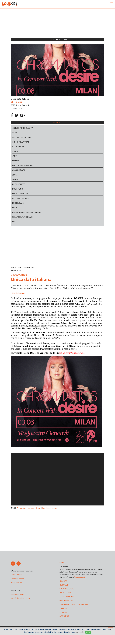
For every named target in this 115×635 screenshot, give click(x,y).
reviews (64, 581)
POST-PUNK (17, 189)
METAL (15, 179)
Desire (38, 508)
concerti (30, 508)
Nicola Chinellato (18, 594)
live (43, 508)
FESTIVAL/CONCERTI (21, 137)
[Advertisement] (57, 26)
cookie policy (79, 632)
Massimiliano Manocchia (20, 598)
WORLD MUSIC (18, 147)
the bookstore (67, 596)
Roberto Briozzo (17, 578)
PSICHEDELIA (18, 203)
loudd (49, 508)
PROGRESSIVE (18, 184)
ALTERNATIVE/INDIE (21, 198)
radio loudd (66, 593)
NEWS (14, 132)
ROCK (15, 207)
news (55, 508)
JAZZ (14, 156)
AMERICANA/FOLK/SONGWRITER (26, 212)
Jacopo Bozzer (16, 582)
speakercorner (67, 589)
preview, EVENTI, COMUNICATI (74, 604)
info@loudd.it (79, 577)
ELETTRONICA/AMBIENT (23, 165)
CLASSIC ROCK (18, 170)
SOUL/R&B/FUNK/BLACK (22, 217)
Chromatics (21, 508)
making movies (67, 600)
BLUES (15, 175)
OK (88, 632)
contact (64, 612)
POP (14, 222)
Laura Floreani (17, 575)
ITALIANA (16, 161)
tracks (63, 608)
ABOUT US (64, 616)
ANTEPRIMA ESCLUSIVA (22, 128)
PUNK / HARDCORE (20, 193)
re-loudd (64, 585)
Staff (62, 563)
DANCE (15, 151)
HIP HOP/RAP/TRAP (20, 142)
